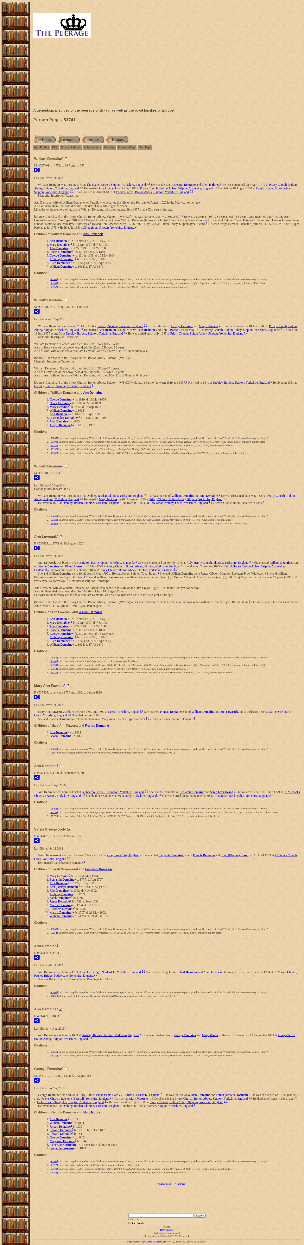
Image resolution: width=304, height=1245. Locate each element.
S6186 (53, 453)
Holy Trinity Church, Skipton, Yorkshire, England (218, 562)
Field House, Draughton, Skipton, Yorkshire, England (70, 1102)
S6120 (53, 445)
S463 (53, 752)
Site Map (109, 147)
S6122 (53, 1165)
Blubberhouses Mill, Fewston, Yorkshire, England (113, 792)
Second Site (161, 1242)
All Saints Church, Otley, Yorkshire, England (241, 795)
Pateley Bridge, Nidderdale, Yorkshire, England (111, 972)
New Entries (41, 147)
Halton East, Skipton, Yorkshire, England (107, 562)
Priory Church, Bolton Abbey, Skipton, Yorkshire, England (176, 188)
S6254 (53, 932)
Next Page (145, 147)
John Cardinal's (148, 1242)
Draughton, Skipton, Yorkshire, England (109, 227)
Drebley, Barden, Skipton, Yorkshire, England (94, 333)
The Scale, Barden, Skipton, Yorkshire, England (116, 184)
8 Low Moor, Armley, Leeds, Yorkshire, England (177, 503)
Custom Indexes (70, 147)
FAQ (54, 147)
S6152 (53, 286)
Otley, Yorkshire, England (141, 795)
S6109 (53, 283)
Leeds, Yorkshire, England (124, 711)
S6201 (53, 523)
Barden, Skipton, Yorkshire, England (120, 326)
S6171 (53, 816)
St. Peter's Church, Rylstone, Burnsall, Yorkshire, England (73, 1098)
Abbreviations (92, 147)
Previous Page (127, 147)
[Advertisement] (167, 74)
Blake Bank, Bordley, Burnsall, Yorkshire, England (128, 1095)
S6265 (53, 279)
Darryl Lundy (167, 1229)
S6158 (53, 812)
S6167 (53, 661)
